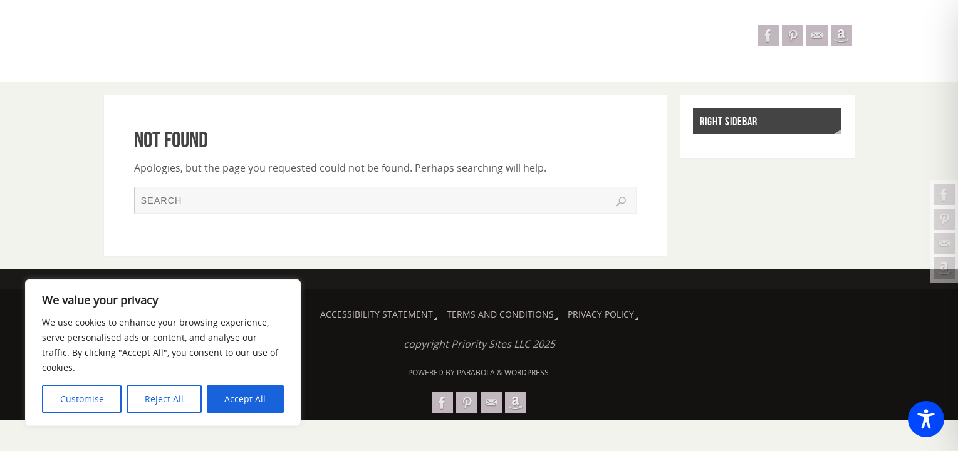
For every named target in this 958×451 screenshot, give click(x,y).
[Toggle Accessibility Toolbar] (926, 419)
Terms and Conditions (500, 314)
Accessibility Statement (376, 314)
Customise (82, 399)
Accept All (245, 399)
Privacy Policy (601, 314)
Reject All (164, 399)
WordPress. (527, 372)
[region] (163, 352)
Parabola (476, 372)
